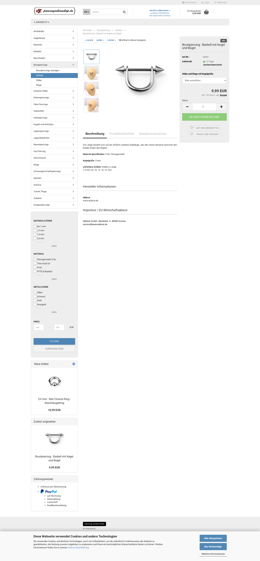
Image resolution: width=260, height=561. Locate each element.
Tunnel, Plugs (40, 191)
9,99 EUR (54, 467)
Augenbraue (39, 38)
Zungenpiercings (42, 205)
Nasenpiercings (41, 144)
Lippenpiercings (41, 131)
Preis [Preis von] (37, 321)
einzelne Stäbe (41, 91)
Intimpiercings (40, 117)
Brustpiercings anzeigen (47, 70)
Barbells (37, 51)
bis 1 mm (40, 226)
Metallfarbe (41, 287)
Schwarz (39, 296)
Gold (37, 300)
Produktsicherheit (121, 133)
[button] (189, 2)
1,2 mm (39, 230)
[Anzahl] (204, 107)
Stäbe (39, 80)
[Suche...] (86, 12)
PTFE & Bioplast (43, 271)
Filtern (54, 341)
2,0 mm (39, 238)
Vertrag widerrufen (94, 524)
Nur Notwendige (213, 546)
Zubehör (38, 198)
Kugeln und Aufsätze (43, 124)
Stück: (185, 100)
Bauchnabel (39, 58)
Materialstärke (43, 220)
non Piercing (39, 151)
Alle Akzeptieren (213, 538)
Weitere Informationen (213, 554)
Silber (38, 292)
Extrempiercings (41, 97)
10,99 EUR (54, 410)
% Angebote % (41, 22)
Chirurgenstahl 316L (45, 259)
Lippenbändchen (42, 138)
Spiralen (37, 178)
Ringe (39, 85)
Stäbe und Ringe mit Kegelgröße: (198, 74)
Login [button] (205, 2)
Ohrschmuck (40, 158)
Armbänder (39, 31)
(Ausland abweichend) (212, 65)
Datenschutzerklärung (78, 547)
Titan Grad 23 (42, 263)
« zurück (89, 40)
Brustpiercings (40, 65)
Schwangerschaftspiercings (47, 171)
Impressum (90, 528)
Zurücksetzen (54, 348)
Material (39, 254)
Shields (39, 75)
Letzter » (111, 40)
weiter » (100, 40)
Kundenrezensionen (153, 133)
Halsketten (39, 111)
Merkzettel (220, 2)
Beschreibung (94, 133)
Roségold (40, 304)
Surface (37, 185)
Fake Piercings (41, 104)
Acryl (38, 267)
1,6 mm (39, 234)
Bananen (38, 44)
